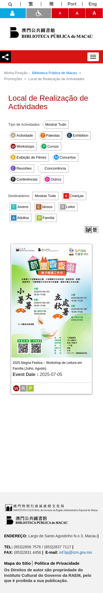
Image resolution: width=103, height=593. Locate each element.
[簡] (51, 4)
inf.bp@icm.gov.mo (75, 552)
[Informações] (10, 4)
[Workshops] (16, 388)
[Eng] (92, 4)
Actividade (21, 135)
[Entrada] (13, 13)
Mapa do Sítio (17, 563)
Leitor (67, 207)
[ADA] (38, 13)
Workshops (22, 146)
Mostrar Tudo (55, 124)
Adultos (20, 218)
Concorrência (52, 168)
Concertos (65, 157)
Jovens (19, 207)
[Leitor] (23, 388)
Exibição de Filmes (28, 157)
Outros (52, 179)
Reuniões (21, 168)
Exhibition (77, 135)
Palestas (50, 135)
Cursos (50, 146)
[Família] (30, 388)
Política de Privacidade (57, 563)
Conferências (24, 179)
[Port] (72, 4)
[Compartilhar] (5, 56)
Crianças (73, 196)
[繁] (31, 4)
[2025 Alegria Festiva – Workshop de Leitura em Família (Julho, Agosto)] (51, 301)
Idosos (44, 207)
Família (45, 218)
